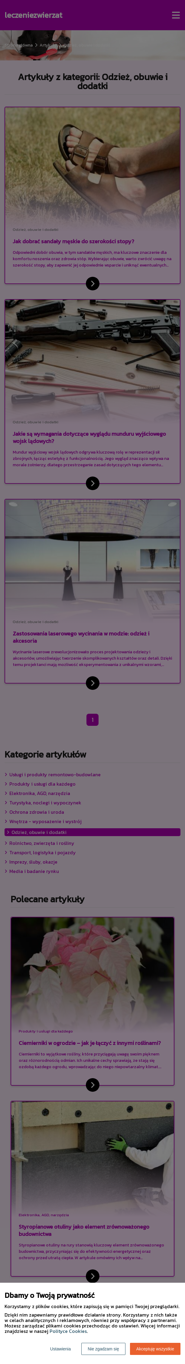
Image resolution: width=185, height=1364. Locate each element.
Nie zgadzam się (103, 1348)
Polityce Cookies (68, 1331)
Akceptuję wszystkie (155, 1348)
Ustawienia (60, 1348)
